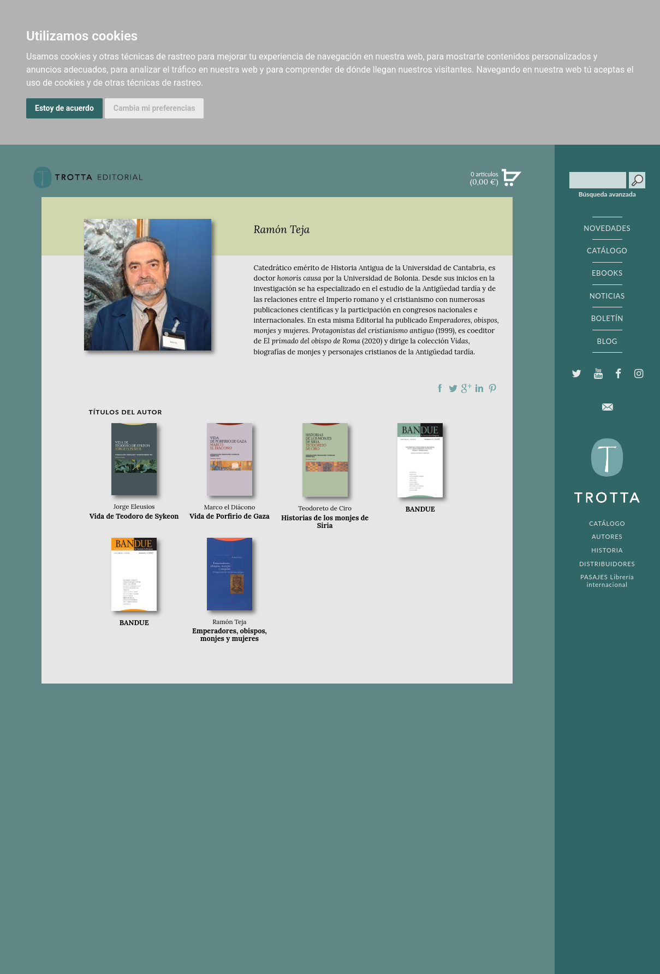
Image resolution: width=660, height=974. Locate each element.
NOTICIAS (607, 296)
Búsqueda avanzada (607, 194)
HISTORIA (607, 550)
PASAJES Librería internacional (607, 580)
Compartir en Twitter (453, 388)
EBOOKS (607, 273)
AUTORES (607, 536)
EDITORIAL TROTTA (607, 473)
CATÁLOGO (607, 250)
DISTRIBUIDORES (607, 563)
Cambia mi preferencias (154, 108)
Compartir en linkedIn (479, 388)
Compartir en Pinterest (492, 388)
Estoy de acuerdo (64, 108)
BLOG (607, 341)
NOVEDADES (607, 228)
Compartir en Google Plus (466, 388)
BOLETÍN (607, 318)
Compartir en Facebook (440, 388)
